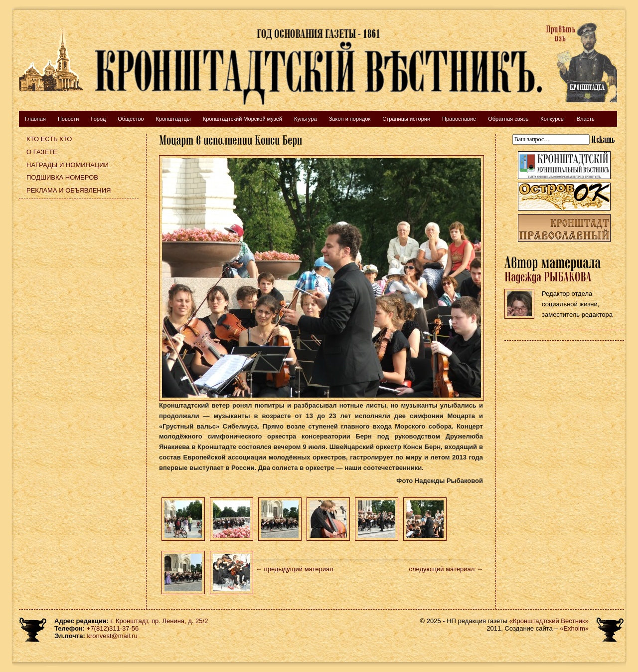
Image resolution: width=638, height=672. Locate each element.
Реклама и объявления (68, 190)
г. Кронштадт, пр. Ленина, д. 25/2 (159, 621)
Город (98, 119)
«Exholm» (574, 628)
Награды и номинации (67, 165)
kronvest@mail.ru (112, 636)
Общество (131, 119)
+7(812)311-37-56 (113, 628)
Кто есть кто (49, 139)
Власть (586, 119)
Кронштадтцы (173, 119)
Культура (305, 119)
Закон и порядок (350, 119)
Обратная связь (508, 119)
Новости (68, 119)
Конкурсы (552, 119)
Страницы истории (406, 119)
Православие (459, 119)
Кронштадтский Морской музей (242, 119)
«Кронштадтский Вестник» (549, 621)
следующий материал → (446, 569)
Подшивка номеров (62, 177)
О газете (41, 152)
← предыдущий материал (294, 569)
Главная (35, 119)
